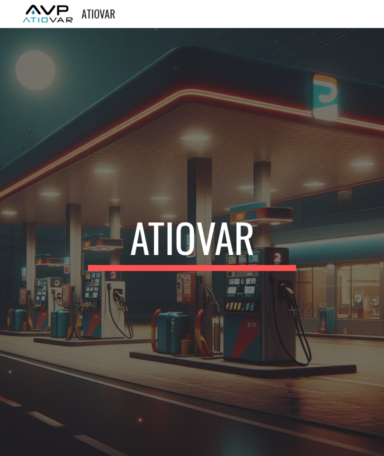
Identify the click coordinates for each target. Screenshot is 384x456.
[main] (192, 242)
